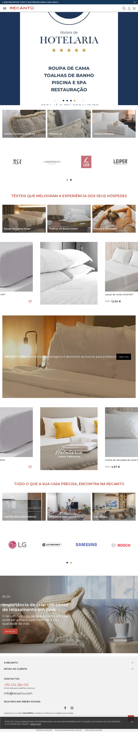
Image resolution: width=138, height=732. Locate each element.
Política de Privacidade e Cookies (68, 730)
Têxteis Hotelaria (104, 133)
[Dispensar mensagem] (134, 2)
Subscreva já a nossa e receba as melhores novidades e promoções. (39, 713)
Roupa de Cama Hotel (17, 228)
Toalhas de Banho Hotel (63, 228)
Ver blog (10, 631)
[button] (63, 100)
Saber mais (124, 356)
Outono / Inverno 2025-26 (19, 133)
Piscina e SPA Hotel (105, 228)
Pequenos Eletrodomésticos (66, 516)
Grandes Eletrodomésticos (20, 516)
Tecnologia (100, 516)
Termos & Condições (44, 730)
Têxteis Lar (55, 133)
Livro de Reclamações (93, 730)
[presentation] (55, 101)
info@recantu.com (18, 693)
